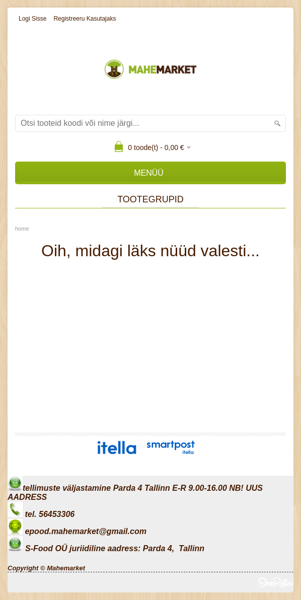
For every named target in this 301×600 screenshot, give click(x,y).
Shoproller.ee (275, 582)
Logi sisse (32, 18)
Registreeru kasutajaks (84, 18)
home (22, 229)
